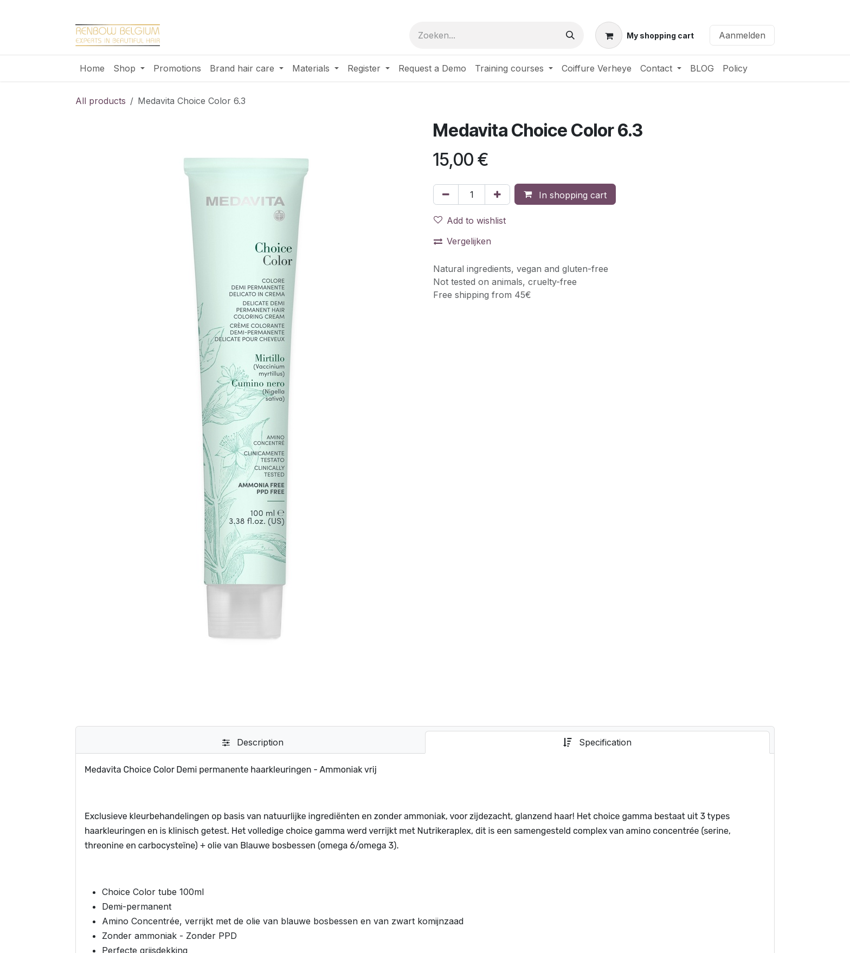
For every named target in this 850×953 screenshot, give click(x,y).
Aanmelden (742, 35)
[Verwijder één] (446, 194)
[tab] (252, 742)
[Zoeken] (570, 35)
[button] (565, 194)
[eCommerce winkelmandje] (644, 35)
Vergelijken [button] (462, 241)
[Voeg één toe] (497, 194)
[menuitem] (92, 68)
